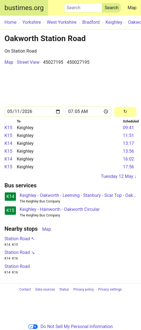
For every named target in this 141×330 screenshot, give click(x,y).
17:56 (128, 166)
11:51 (128, 135)
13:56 (128, 151)
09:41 (128, 127)
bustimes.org (24, 8)
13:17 (128, 143)
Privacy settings (110, 289)
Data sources (45, 289)
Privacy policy (83, 289)
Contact (25, 289)
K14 (8, 143)
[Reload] (125, 112)
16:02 (128, 159)
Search (83, 6)
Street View (28, 62)
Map (132, 7)
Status (64, 289)
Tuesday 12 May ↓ (119, 176)
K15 (8, 127)
